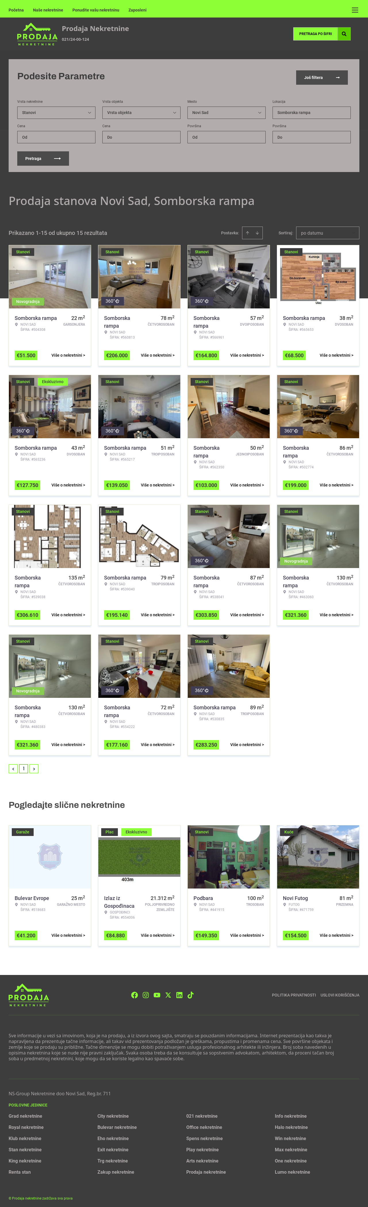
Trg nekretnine (112, 1158)
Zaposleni (138, 10)
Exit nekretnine (113, 1147)
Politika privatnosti (294, 992)
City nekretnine (113, 1113)
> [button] (34, 766)
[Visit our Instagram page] (145, 992)
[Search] (344, 33)
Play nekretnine (202, 1147)
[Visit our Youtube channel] (157, 992)
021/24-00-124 (75, 39)
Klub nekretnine (25, 1136)
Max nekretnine (291, 1147)
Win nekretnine (290, 1136)
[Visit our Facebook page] (134, 992)
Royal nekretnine (26, 1124)
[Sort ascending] (247, 230)
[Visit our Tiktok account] (190, 992)
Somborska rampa (293, 110)
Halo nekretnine (291, 1124)
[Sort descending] (257, 230)
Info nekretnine (291, 1113)
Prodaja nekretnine (206, 1169)
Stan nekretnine (25, 1147)
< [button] (13, 766)
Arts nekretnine (202, 1158)
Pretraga (43, 156)
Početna (16, 10)
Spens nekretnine (204, 1136)
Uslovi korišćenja (340, 992)
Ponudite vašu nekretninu (95, 10)
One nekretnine (291, 1158)
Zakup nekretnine (115, 1169)
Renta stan (20, 1169)
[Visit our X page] (168, 992)
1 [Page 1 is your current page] (23, 766)
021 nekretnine (202, 1113)
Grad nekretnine (25, 1113)
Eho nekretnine (113, 1136)
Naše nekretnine (48, 10)
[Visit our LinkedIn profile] (179, 992)
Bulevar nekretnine (117, 1124)
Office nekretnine (204, 1124)
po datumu (312, 230)
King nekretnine (25, 1158)
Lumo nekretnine (292, 1169)
